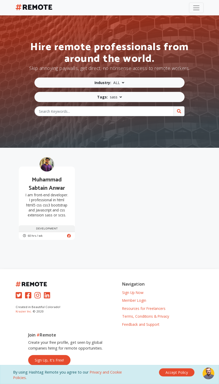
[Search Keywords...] (104, 111)
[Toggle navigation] (196, 8)
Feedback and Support (140, 324)
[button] (109, 83)
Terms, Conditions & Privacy (145, 316)
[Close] (176, 372)
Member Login (134, 300)
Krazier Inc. (24, 311)
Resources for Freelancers (143, 308)
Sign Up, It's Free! (49, 360)
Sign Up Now (133, 292)
